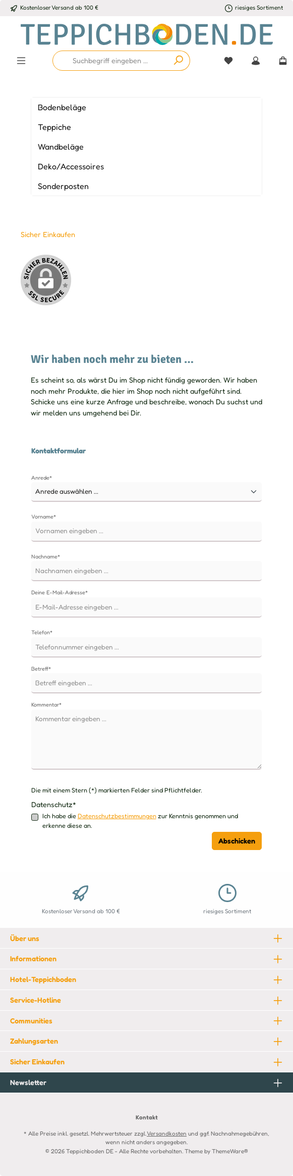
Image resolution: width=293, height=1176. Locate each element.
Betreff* (41, 668)
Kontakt (147, 1117)
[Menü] (21, 60)
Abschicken (236, 840)
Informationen (33, 958)
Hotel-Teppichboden (43, 979)
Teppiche (54, 127)
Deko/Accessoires (71, 166)
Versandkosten (167, 1133)
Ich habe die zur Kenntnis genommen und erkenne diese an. (140, 820)
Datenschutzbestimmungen (117, 816)
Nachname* (45, 556)
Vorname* (43, 516)
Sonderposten (63, 186)
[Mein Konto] (256, 60)
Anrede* (41, 477)
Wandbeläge (61, 147)
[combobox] (110, 61)
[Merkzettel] (228, 60)
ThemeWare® (230, 1151)
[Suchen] (178, 61)
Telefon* (41, 632)
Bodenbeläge (62, 107)
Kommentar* (46, 704)
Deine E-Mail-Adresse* (59, 592)
